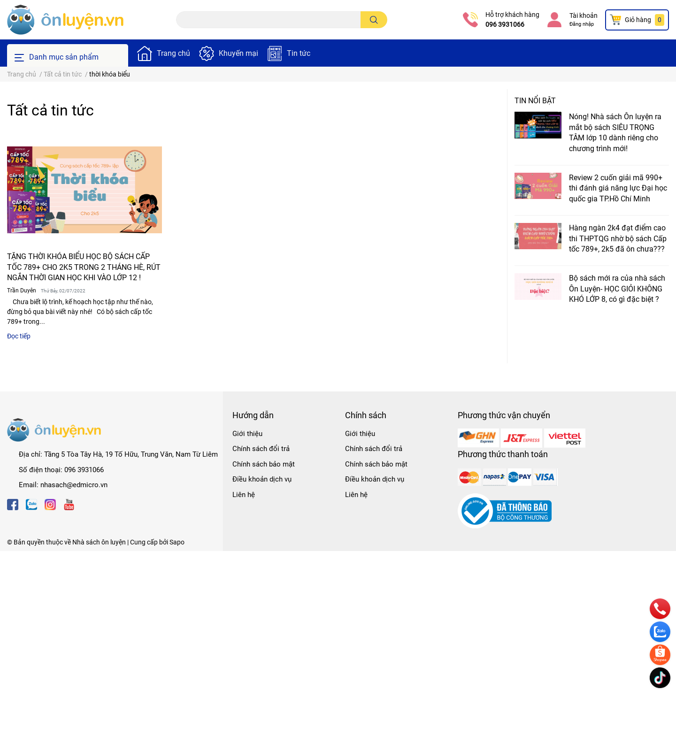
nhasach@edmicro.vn (74, 485)
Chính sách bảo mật (263, 464)
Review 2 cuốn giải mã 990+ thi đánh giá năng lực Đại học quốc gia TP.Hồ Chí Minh (618, 188)
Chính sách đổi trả (261, 448)
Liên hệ (243, 494)
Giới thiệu (247, 433)
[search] (374, 19)
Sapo (176, 542)
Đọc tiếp (19, 336)
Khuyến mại (238, 53)
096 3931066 (504, 24)
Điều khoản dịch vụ (262, 479)
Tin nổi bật (535, 100)
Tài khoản (583, 15)
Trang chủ (173, 53)
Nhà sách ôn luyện (99, 542)
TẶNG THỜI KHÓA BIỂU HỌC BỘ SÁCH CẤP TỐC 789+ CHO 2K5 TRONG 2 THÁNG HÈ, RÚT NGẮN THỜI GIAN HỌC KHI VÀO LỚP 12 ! (84, 267)
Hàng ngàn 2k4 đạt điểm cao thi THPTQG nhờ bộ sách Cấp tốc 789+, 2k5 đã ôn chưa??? (618, 238)
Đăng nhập (581, 24)
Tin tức (298, 53)
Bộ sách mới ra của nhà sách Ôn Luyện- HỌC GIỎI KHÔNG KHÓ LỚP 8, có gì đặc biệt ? (617, 289)
